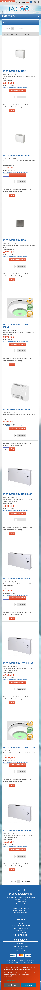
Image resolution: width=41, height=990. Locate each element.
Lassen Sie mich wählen (12, 981)
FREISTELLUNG (21, 933)
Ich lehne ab (12, 985)
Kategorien (20, 16)
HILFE (21, 923)
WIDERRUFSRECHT (21, 928)
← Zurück (6, 28)
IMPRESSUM (20, 951)
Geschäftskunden (7, 1)
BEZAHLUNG (20, 930)
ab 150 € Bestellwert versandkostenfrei (15, 88)
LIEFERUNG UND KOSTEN (20, 926)
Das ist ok (28, 985)
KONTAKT (20, 948)
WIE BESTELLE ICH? (20, 935)
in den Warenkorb (18, 90)
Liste (26, 34)
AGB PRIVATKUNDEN (20, 946)
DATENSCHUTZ (20, 944)
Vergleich (21, 97)
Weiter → (22, 28)
